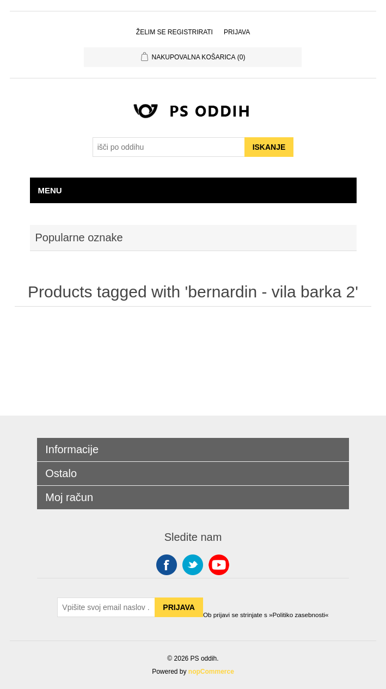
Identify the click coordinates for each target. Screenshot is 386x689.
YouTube (219, 564)
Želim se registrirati (174, 32)
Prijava (237, 32)
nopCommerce (211, 671)
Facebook (166, 564)
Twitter (192, 564)
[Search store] (169, 147)
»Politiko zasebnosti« (299, 614)
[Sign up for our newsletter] (106, 607)
